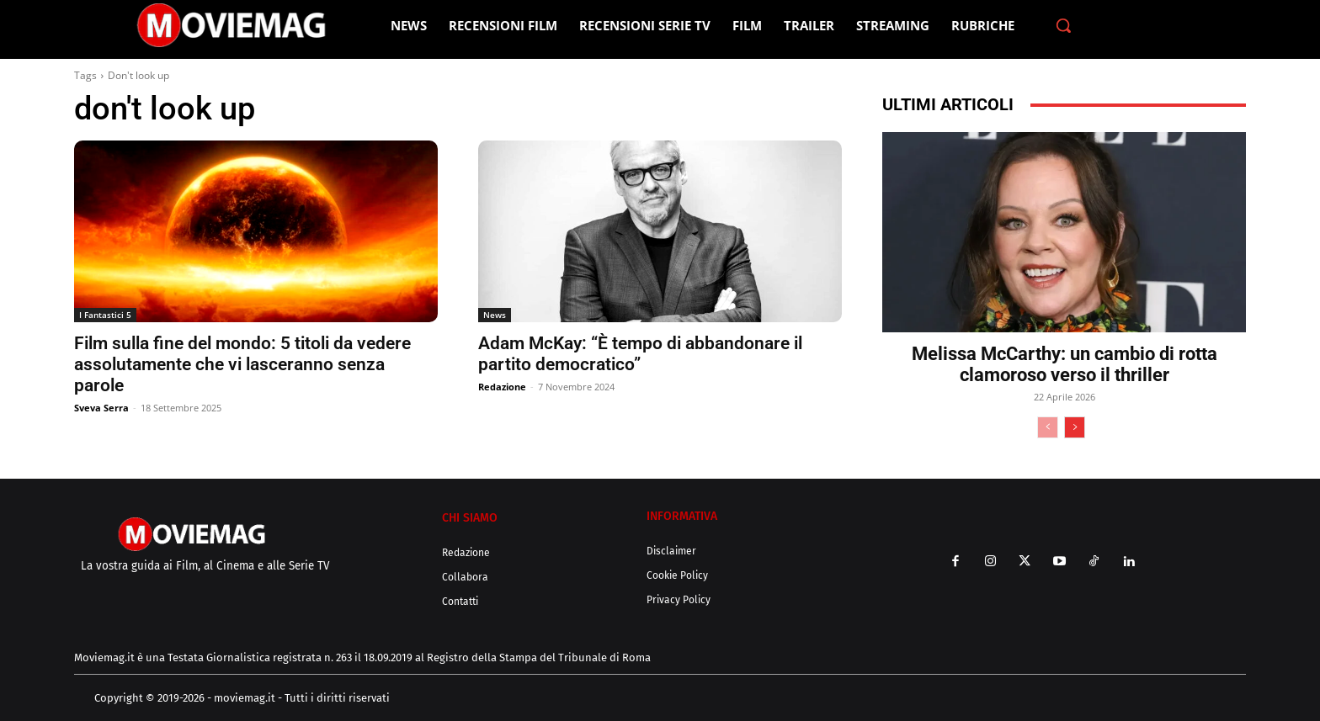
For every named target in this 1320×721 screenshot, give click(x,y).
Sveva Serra (101, 407)
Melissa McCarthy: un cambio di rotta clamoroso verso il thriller (1064, 364)
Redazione (502, 386)
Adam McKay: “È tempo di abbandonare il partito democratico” (640, 353)
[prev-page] (1047, 427)
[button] (1063, 25)
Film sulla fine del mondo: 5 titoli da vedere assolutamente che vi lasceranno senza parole (242, 364)
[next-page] (1074, 427)
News (494, 315)
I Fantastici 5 (105, 315)
